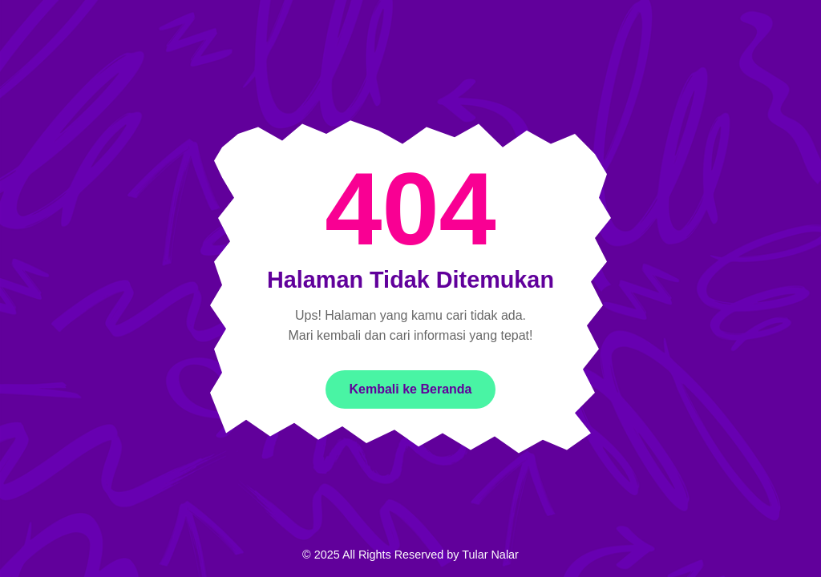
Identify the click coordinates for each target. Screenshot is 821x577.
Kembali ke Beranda (411, 389)
